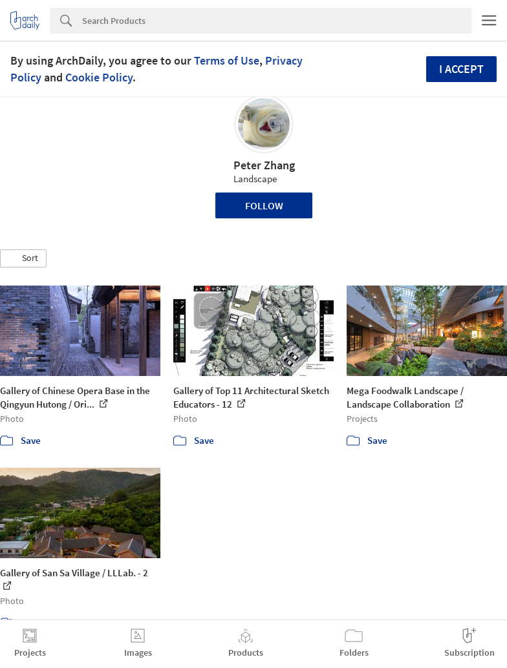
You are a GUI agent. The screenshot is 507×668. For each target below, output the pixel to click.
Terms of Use (226, 60)
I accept (461, 68)
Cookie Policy (99, 77)
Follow (264, 205)
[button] (23, 258)
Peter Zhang (264, 165)
